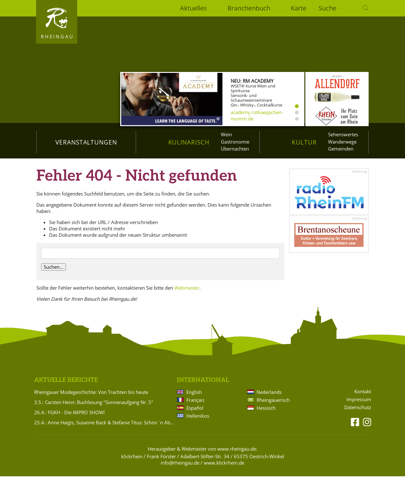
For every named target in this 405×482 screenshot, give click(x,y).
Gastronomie (235, 141)
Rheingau (57, 36)
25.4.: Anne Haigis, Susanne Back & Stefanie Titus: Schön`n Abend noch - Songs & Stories (104, 428)
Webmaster (186, 293)
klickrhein (131, 462)
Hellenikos (197, 421)
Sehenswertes (343, 134)
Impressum (358, 405)
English (194, 398)
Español (194, 413)
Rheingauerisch (273, 405)
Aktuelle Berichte (66, 385)
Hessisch (266, 413)
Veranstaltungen (86, 142)
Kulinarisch (188, 142)
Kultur (304, 142)
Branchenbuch (248, 8)
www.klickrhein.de (224, 468)
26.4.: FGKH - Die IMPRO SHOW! (69, 418)
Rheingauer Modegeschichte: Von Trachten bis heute (91, 398)
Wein (226, 134)
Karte (298, 8)
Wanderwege (342, 141)
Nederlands (269, 398)
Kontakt (362, 397)
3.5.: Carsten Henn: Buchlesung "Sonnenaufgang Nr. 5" (93, 408)
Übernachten (235, 148)
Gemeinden (340, 148)
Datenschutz (357, 413)
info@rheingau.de (180, 468)
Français (195, 405)
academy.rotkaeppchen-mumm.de (257, 115)
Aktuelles (193, 8)
